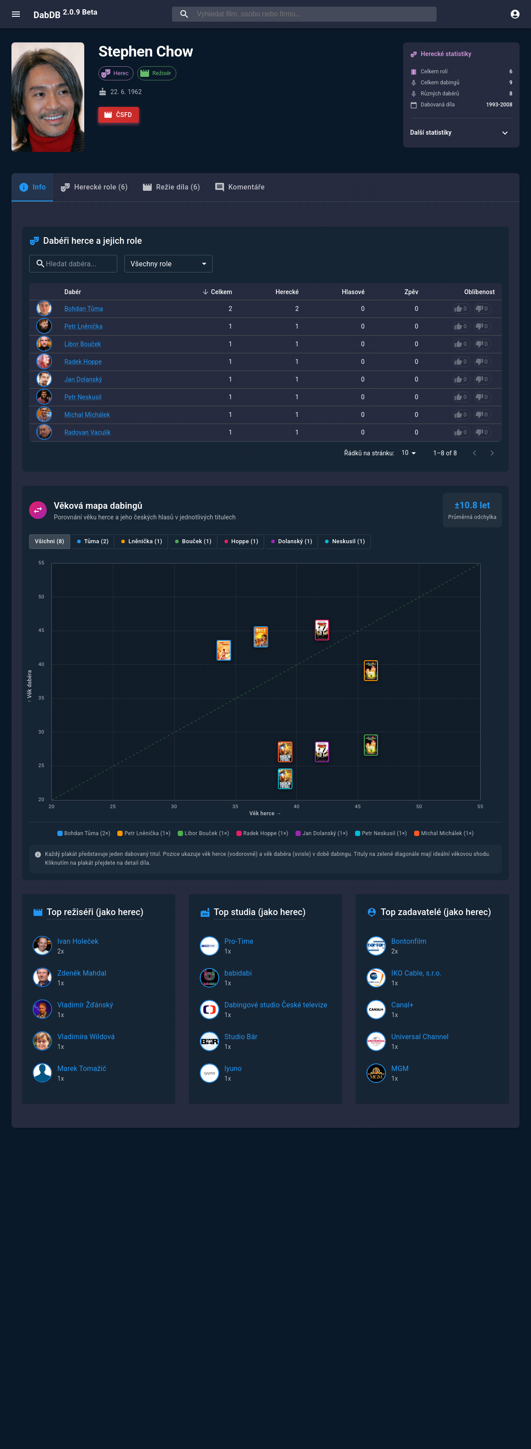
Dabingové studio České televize (275, 1005)
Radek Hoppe (83, 361)
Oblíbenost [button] (475, 292)
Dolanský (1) (291, 541)
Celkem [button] (217, 292)
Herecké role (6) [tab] (94, 187)
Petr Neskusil (82, 397)
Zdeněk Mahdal (81, 973)
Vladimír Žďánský (85, 1005)
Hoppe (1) (241, 541)
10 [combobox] (404, 452)
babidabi (238, 973)
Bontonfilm (408, 941)
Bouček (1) (193, 541)
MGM (399, 1068)
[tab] (32, 187)
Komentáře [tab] (239, 187)
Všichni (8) (49, 541)
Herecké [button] (282, 292)
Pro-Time (239, 941)
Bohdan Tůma (83, 308)
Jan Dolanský (83, 379)
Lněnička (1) (141, 541)
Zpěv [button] (406, 292)
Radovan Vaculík (87, 432)
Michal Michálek (87, 414)
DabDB (65, 14)
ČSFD (118, 114)
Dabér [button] (77, 292)
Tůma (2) (93, 541)
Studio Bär (241, 1037)
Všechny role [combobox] (151, 264)
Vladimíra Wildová (86, 1037)
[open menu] (15, 14)
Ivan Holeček (77, 941)
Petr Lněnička (83, 326)
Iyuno (233, 1068)
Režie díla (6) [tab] (171, 187)
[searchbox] (315, 14)
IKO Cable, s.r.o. (416, 973)
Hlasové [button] (348, 292)
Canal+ (402, 1005)
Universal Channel (420, 1037)
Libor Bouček (82, 344)
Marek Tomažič (81, 1068)
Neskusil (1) (345, 541)
